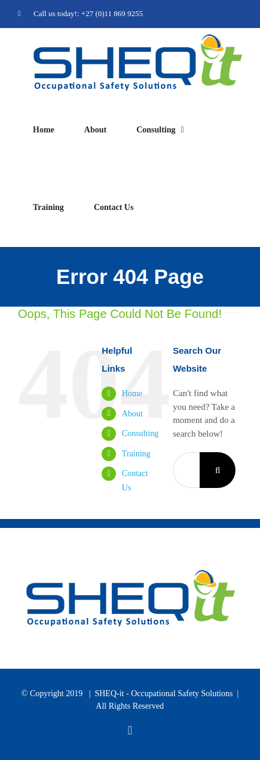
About (132, 413)
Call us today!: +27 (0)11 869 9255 (80, 13)
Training (136, 453)
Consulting (140, 433)
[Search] (217, 470)
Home (132, 393)
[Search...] (186, 470)
